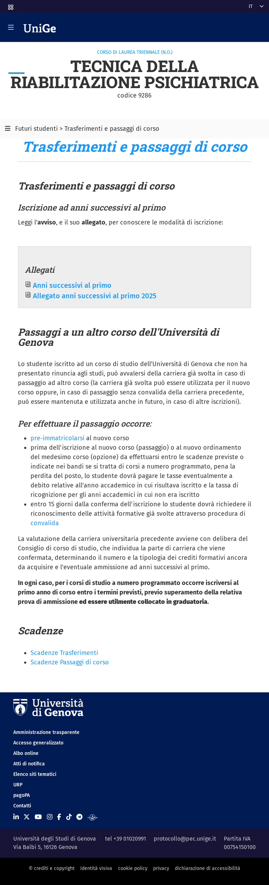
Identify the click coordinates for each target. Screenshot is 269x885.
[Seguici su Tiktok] (69, 817)
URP (17, 785)
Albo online (26, 753)
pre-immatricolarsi (57, 438)
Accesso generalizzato (38, 743)
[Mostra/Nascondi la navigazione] (11, 27)
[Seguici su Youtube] (38, 817)
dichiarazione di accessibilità (207, 868)
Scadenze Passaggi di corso (69, 662)
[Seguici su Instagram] (50, 817)
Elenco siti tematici (34, 774)
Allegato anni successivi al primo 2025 (95, 296)
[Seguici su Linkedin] (16, 817)
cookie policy (132, 868)
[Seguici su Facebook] (59, 817)
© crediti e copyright (52, 868)
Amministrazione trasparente (46, 732)
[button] (10, 5)
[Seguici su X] (26, 817)
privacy (161, 868)
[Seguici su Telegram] (79, 817)
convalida (44, 523)
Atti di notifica (29, 764)
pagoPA (21, 795)
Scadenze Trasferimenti (64, 653)
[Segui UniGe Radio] (93, 817)
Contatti (22, 806)
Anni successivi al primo (72, 285)
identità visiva (96, 868)
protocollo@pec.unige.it (185, 838)
